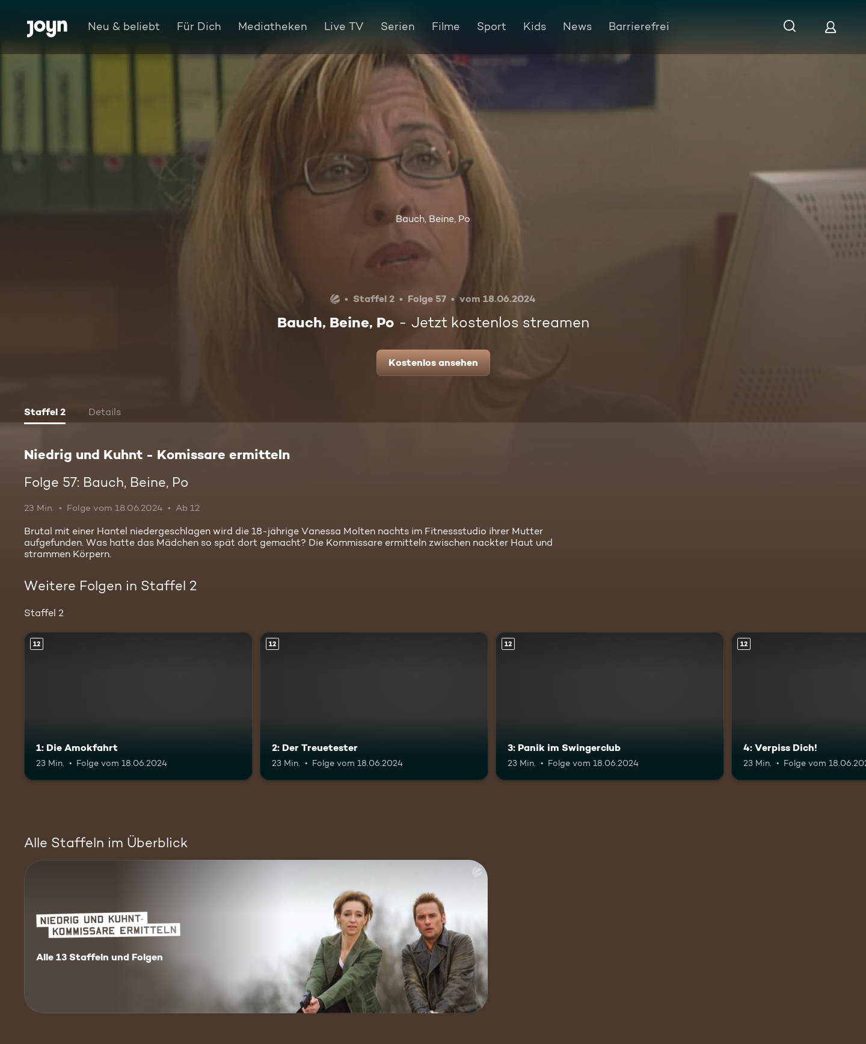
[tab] (45, 413)
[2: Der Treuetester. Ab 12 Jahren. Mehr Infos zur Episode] (374, 706)
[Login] (830, 26)
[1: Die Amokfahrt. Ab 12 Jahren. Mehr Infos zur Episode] (138, 706)
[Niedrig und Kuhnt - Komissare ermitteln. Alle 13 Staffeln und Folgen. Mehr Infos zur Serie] (256, 936)
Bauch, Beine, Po (433, 218)
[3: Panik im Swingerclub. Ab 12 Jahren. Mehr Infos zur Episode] (610, 706)
